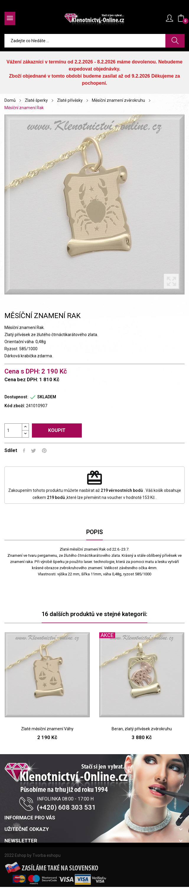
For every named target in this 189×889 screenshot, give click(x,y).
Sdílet (24, 450)
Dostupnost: (16, 396)
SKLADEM (46, 396)
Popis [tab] (94, 532)
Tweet (33, 450)
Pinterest (44, 450)
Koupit (57, 430)
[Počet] (13, 430)
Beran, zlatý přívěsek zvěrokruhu (142, 728)
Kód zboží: (14, 405)
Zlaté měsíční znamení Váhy (47, 728)
